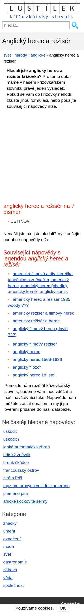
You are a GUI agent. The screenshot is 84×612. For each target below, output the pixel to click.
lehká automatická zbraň (26, 447)
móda (8, 546)
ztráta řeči (12, 478)
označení (12, 539)
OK (63, 608)
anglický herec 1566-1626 (37, 359)
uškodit (10, 431)
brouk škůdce (16, 462)
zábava (10, 569)
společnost (13, 585)
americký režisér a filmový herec (43, 313)
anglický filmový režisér (35, 344)
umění (9, 531)
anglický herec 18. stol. (34, 375)
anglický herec (26, 351)
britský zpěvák (16, 454)
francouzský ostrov (21, 470)
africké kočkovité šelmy (25, 501)
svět (7, 554)
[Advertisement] (42, 154)
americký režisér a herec (36, 321)
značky (10, 523)
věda (8, 577)
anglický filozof (27, 367)
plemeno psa (15, 493)
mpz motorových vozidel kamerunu (36, 485)
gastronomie (15, 562)
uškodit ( (11, 439)
